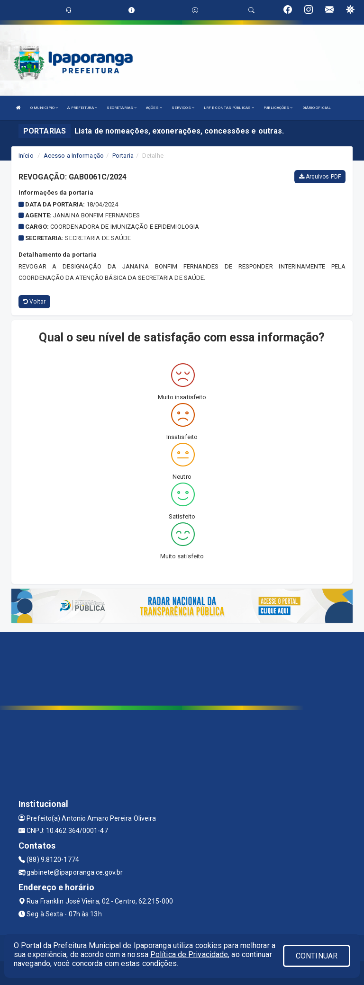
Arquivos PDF (320, 176)
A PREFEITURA (82, 108)
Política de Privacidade (189, 954)
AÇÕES (154, 108)
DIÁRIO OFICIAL (316, 108)
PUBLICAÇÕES (278, 108)
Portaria (123, 155)
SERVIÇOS (183, 108)
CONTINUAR (316, 955)
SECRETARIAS (121, 108)
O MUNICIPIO (44, 108)
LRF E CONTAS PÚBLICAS (229, 108)
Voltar (34, 301)
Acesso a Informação (74, 155)
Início (26, 155)
